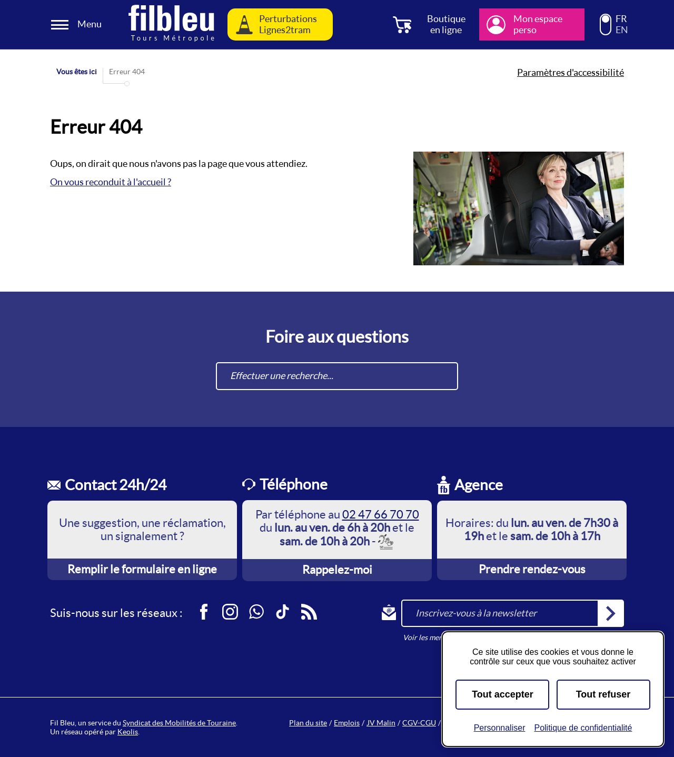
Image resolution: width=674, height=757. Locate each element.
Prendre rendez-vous (532, 569)
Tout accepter (502, 694)
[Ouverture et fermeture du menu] (78, 24)
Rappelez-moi (337, 569)
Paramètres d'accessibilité (570, 72)
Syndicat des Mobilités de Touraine (179, 723)
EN (622, 30)
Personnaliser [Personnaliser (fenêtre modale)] (500, 727)
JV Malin (380, 723)
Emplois (347, 723)
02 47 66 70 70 (380, 514)
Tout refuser (603, 694)
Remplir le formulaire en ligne (142, 569)
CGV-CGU (419, 723)
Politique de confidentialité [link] (583, 727)
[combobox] (337, 376)
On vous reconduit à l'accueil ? (110, 181)
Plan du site (308, 723)
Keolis (127, 732)
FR (621, 19)
